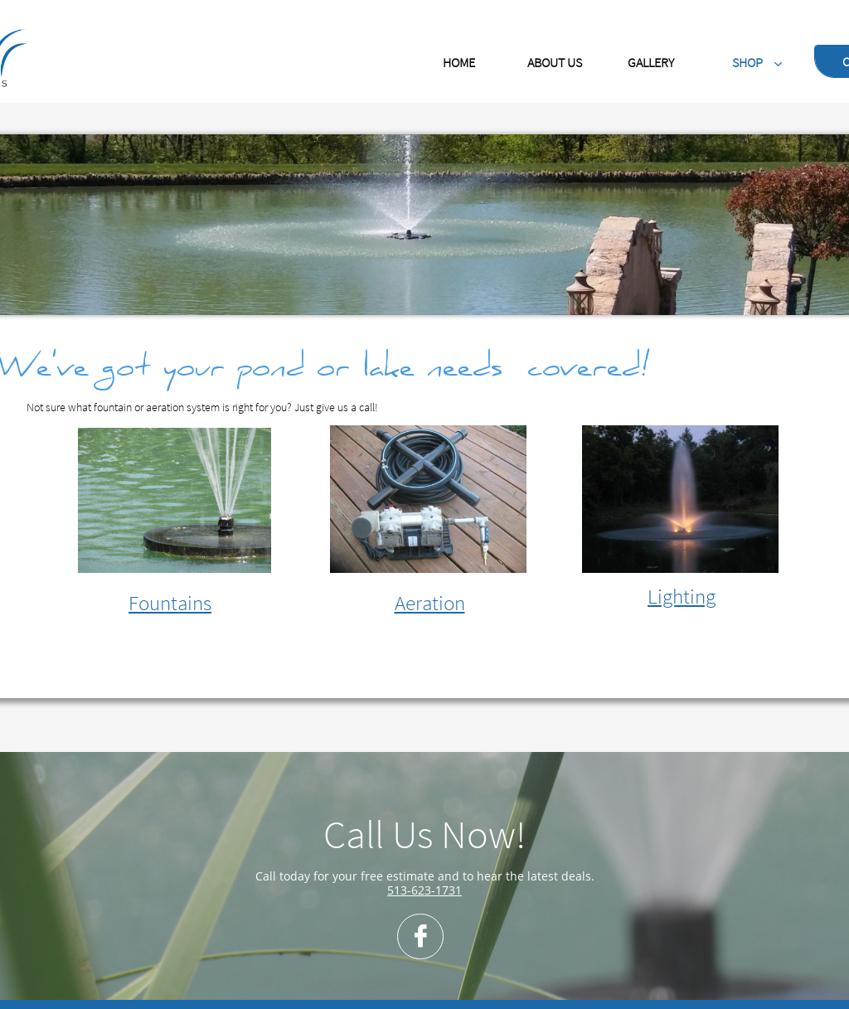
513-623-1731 (424, 890)
